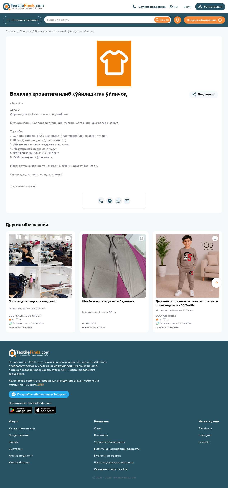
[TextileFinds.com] (23, 6)
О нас (98, 428)
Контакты (101, 435)
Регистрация (210, 6)
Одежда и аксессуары (23, 186)
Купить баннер (19, 462)
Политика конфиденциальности (117, 449)
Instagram (205, 435)
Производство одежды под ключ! (32, 301)
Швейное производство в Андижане (108, 301)
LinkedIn (204, 442)
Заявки (14, 442)
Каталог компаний (22, 20)
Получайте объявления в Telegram (38, 394)
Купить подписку (21, 455)
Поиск (162, 20)
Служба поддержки (150, 6)
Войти (188, 6)
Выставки (15, 449)
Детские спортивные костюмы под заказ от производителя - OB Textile (187, 303)
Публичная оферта (107, 455)
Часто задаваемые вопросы (114, 462)
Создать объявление (204, 20)
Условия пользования (109, 442)
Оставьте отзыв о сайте (110, 469)
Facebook (205, 428)
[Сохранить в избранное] (68, 238)
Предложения (18, 435)
